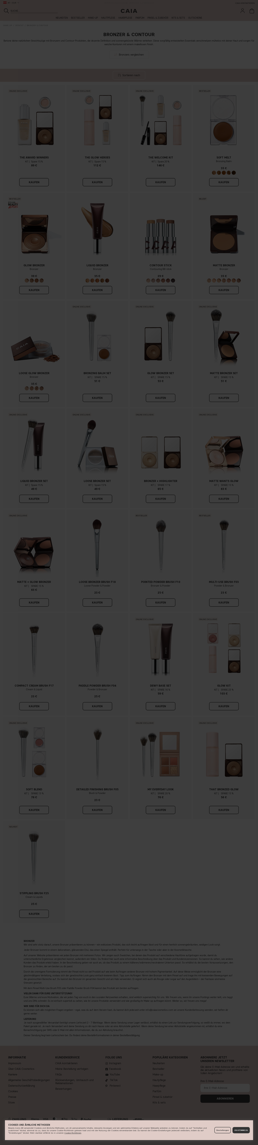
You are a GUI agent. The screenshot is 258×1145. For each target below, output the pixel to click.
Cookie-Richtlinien (72, 1133)
